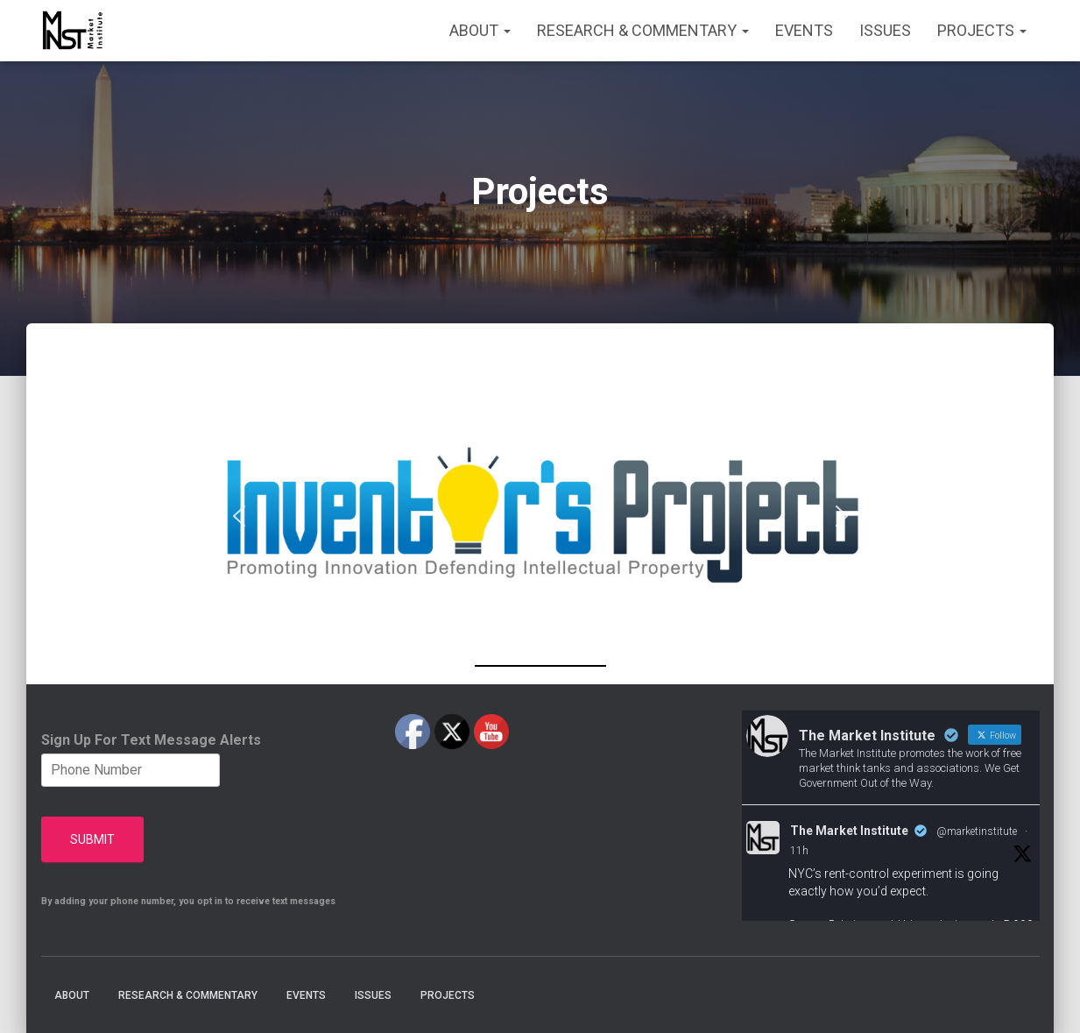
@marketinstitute (976, 831)
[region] (540, 516)
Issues (885, 30)
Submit (92, 839)
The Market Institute (849, 831)
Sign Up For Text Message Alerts (151, 740)
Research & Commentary (643, 30)
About (480, 30)
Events (804, 30)
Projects (982, 30)
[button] (540, 516)
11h (799, 851)
